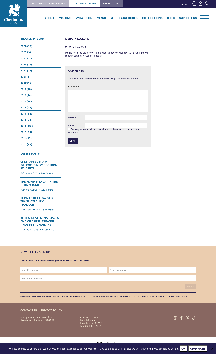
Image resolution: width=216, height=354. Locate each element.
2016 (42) (26, 107)
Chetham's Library (13, 13)
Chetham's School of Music (48, 3)
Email (72, 125)
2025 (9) (25, 52)
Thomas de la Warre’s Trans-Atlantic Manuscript (36, 201)
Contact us (29, 310)
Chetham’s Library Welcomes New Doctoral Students (39, 165)
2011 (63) (26, 138)
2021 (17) (26, 76)
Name (72, 117)
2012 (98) (26, 132)
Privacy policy (51, 310)
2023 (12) (26, 64)
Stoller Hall (111, 3)
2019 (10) (26, 89)
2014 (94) (26, 119)
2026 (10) (26, 46)
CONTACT (184, 4)
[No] (212, 348)
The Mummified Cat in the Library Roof (39, 183)
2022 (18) (26, 70)
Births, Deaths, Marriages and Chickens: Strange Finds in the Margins (39, 221)
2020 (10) (26, 82)
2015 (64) (26, 113)
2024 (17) (26, 58)
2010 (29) (26, 144)
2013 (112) (26, 125)
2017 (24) (26, 101)
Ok (184, 348)
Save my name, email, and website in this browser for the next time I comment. (104, 130)
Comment (73, 86)
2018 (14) (26, 95)
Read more (47, 173)
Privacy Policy (181, 296)
